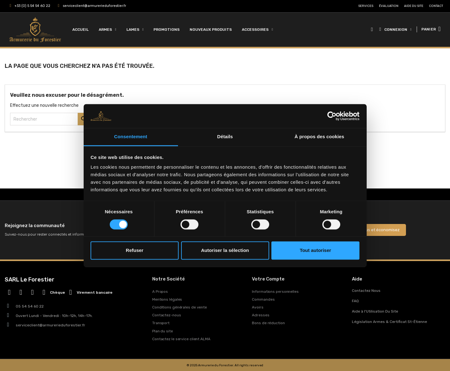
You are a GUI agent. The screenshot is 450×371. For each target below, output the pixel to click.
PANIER (428, 29)
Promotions (166, 29)
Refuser (134, 250)
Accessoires (257, 29)
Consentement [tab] (130, 136)
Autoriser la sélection (225, 250)
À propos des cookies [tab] (319, 136)
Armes (107, 29)
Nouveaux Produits (211, 29)
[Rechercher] (50, 119)
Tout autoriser (315, 250)
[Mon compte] (395, 29)
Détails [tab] (225, 136)
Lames (135, 29)
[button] (372, 30)
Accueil (80, 29)
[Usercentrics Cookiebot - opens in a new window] (331, 116)
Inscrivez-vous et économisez (371, 229)
